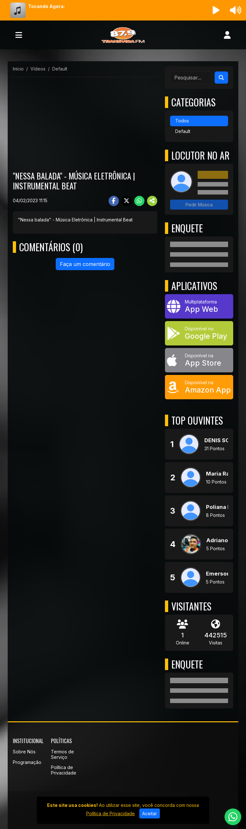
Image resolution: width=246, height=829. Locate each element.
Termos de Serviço (62, 754)
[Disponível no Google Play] (199, 333)
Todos (182, 120)
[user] (227, 35)
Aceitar (149, 813)
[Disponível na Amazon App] (199, 387)
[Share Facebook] (114, 201)
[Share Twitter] (126, 201)
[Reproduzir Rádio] (216, 10)
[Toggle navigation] (19, 35)
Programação (27, 762)
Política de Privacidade (63, 770)
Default (182, 131)
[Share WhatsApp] (139, 201)
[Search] (221, 77)
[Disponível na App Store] (199, 360)
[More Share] (152, 201)
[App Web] (199, 306)
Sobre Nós (24, 751)
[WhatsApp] (233, 816)
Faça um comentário (85, 264)
